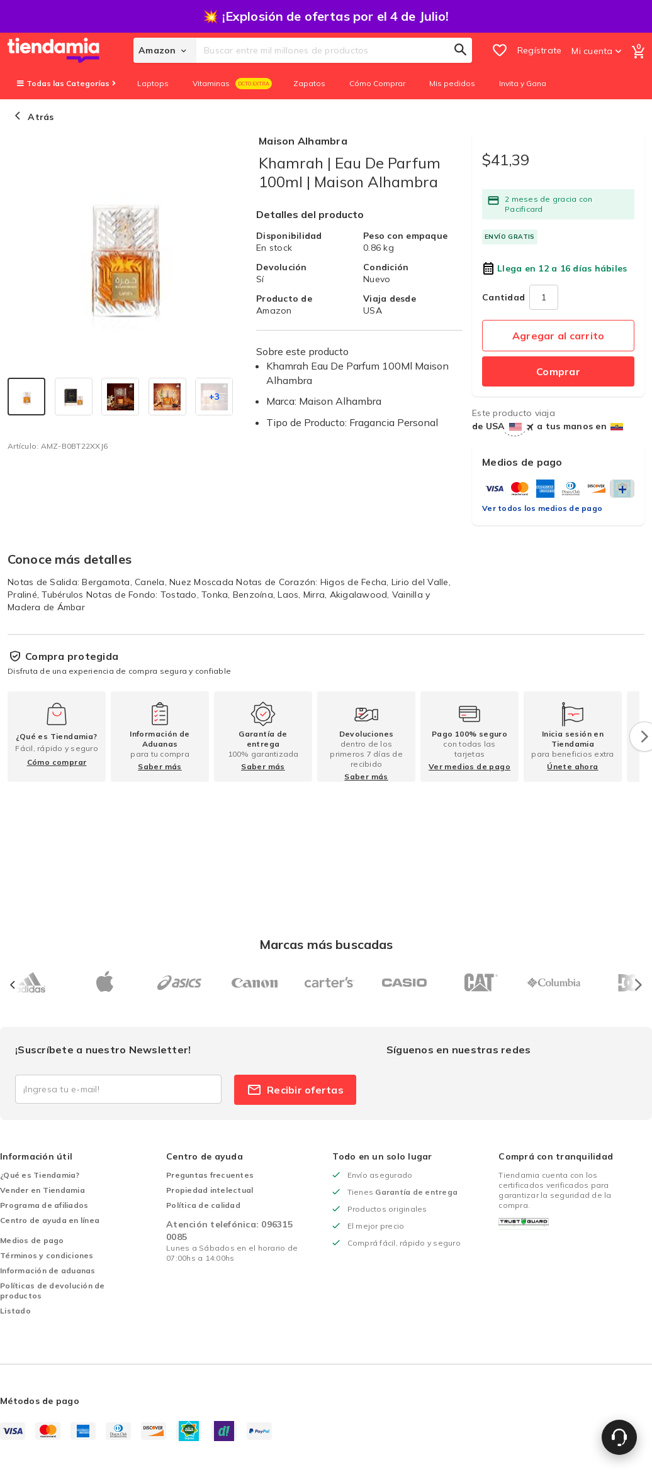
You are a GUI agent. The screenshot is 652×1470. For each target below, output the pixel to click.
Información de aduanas (48, 1270)
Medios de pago (32, 1240)
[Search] (460, 50)
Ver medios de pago (469, 766)
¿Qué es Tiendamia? (40, 1175)
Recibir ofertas (295, 1089)
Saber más (160, 766)
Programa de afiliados (44, 1205)
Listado (15, 1310)
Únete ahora (572, 766)
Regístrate (539, 50)
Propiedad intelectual (209, 1190)
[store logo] (70, 50)
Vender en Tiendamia (42, 1190)
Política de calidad (203, 1205)
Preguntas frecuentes (210, 1175)
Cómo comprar (57, 762)
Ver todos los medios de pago (542, 508)
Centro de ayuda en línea (49, 1220)
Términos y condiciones (47, 1255)
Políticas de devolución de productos (52, 1290)
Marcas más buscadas (326, 944)
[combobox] (334, 50)
